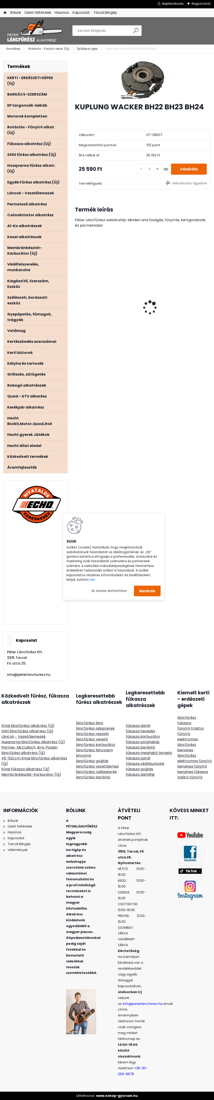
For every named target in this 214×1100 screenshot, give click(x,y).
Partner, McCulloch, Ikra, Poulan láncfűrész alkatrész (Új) (29, 750)
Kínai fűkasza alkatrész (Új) (25, 769)
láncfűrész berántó (93, 777)
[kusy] (149, 169)
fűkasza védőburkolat (145, 763)
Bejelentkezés (173, 3)
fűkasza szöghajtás (142, 742)
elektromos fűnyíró (194, 761)
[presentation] (77, 299)
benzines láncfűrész (186, 752)
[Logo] (34, 30)
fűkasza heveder (140, 731)
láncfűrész (186, 717)
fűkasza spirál (138, 758)
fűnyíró (183, 733)
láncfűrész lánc (89, 723)
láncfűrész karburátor (95, 744)
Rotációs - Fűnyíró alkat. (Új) (48, 49)
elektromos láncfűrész (187, 742)
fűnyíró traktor (190, 728)
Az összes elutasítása (109, 591)
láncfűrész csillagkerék (96, 771)
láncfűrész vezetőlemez (97, 766)
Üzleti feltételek (37, 12)
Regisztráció (201, 3)
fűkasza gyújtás (139, 769)
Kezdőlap (13, 49)
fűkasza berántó (140, 747)
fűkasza (184, 723)
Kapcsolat (81, 12)
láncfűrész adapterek (95, 728)
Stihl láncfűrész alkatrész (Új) (27, 731)
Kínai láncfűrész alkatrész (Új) (28, 725)
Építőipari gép (87, 49)
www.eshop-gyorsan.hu (117, 1095)
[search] (136, 32)
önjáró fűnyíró (189, 777)
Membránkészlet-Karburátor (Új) (31, 774)
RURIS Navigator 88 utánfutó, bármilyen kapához (173, 315)
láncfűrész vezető (92, 739)
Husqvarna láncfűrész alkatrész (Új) (33, 742)
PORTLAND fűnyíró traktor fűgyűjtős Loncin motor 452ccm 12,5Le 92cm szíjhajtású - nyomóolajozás (107, 308)
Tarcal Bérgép (105, 12)
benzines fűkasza (192, 771)
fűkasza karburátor (143, 736)
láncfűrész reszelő (92, 733)
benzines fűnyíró (192, 766)
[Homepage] (5, 12)
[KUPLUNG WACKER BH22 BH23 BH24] (142, 80)
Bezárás (147, 590)
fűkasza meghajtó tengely (149, 752)
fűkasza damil (138, 725)
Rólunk (15, 12)
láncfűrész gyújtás (92, 761)
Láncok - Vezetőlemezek (23, 736)
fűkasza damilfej (140, 774)
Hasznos (62, 12)
